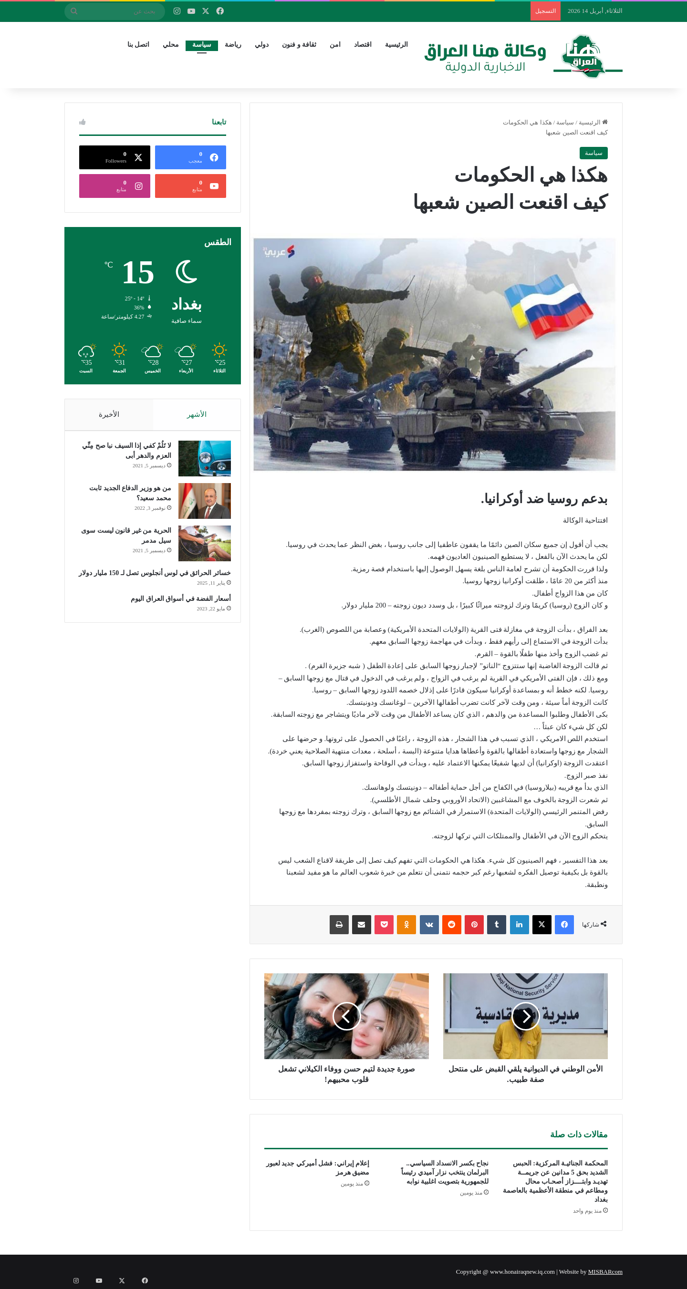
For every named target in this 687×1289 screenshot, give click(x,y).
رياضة (233, 44)
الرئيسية (396, 44)
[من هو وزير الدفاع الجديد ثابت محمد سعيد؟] (200, 506)
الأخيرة (109, 414)
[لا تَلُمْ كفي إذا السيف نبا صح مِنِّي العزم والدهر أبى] (200, 463)
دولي (262, 44)
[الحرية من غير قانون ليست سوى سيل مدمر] (200, 548)
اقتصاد (363, 44)
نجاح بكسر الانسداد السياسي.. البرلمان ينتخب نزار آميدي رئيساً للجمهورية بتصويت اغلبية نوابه (445, 1172)
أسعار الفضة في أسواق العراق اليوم (176, 613)
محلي (171, 44)
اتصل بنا (138, 44)
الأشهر (197, 414)
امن (335, 44)
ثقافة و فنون (299, 44)
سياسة (201, 44)
